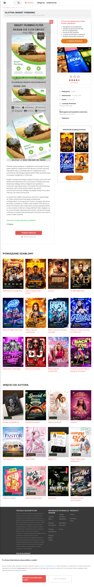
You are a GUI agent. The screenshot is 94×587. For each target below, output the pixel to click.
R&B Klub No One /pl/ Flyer (13, 291)
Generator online (73, 520)
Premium (63, 3)
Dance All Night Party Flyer (12, 330)
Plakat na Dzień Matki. (33, 498)
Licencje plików (51, 518)
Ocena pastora (8, 459)
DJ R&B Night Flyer (77, 291)
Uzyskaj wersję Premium (74, 178)
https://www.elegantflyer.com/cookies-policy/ (37, 568)
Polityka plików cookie (51, 538)
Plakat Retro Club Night (11, 369)
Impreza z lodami (9, 498)
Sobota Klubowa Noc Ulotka (33, 292)
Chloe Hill (70, 99)
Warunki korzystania (52, 524)
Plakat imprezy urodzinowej (31, 331)
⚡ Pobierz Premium (74, 41)
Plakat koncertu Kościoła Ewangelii (57, 331)
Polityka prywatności (52, 530)
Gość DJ (51, 291)
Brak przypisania (28, 237)
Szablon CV (52, 459)
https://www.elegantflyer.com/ (48, 566)
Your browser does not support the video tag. (74, 59)
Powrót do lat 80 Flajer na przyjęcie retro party (80, 370)
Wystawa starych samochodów (76, 499)
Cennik (72, 514)
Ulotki (73, 91)
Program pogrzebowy (11, 422)
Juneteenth (52, 498)
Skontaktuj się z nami (62, 524)
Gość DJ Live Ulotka (32, 369)
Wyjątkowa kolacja (32, 422)
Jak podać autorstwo (67, 114)
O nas (61, 529)
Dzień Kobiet (30, 459)
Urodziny (73, 422)
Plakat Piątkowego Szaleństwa (77, 460)
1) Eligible (10, 224)
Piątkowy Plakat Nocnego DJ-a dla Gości (80, 331)
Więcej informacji (65, 106)
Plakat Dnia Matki (54, 422)
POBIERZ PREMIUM (29, 233)
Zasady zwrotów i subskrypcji (62, 517)
